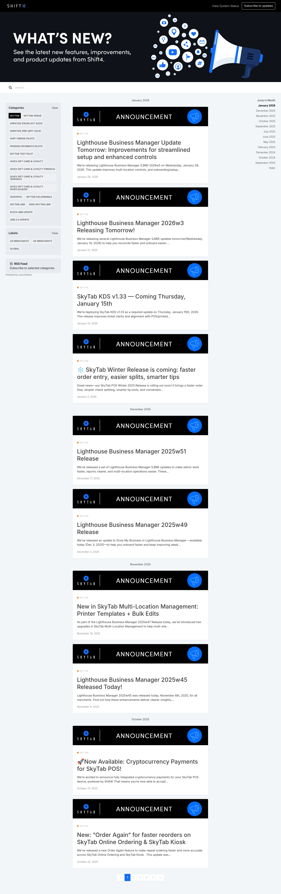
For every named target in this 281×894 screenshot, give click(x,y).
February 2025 (266, 147)
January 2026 (266, 105)
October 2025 (267, 121)
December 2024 (265, 152)
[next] (160, 877)
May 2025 (269, 141)
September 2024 (265, 162)
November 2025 (265, 115)
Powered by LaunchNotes (19, 274)
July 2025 (269, 131)
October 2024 (267, 157)
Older (272, 167)
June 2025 (269, 136)
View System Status (225, 6)
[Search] (37, 87)
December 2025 (265, 110)
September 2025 (265, 126)
